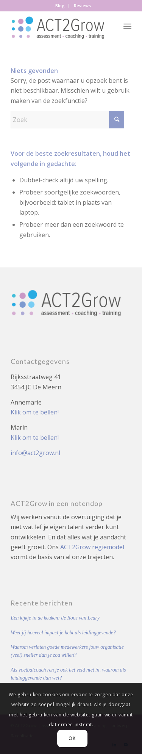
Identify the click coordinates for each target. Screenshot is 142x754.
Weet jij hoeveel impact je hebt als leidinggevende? (63, 632)
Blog (60, 5)
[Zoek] (67, 119)
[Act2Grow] (59, 26)
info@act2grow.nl (35, 453)
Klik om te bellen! (35, 412)
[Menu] (127, 26)
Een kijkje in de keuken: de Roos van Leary (55, 618)
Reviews (82, 5)
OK (72, 738)
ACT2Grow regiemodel (92, 547)
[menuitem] (60, 6)
